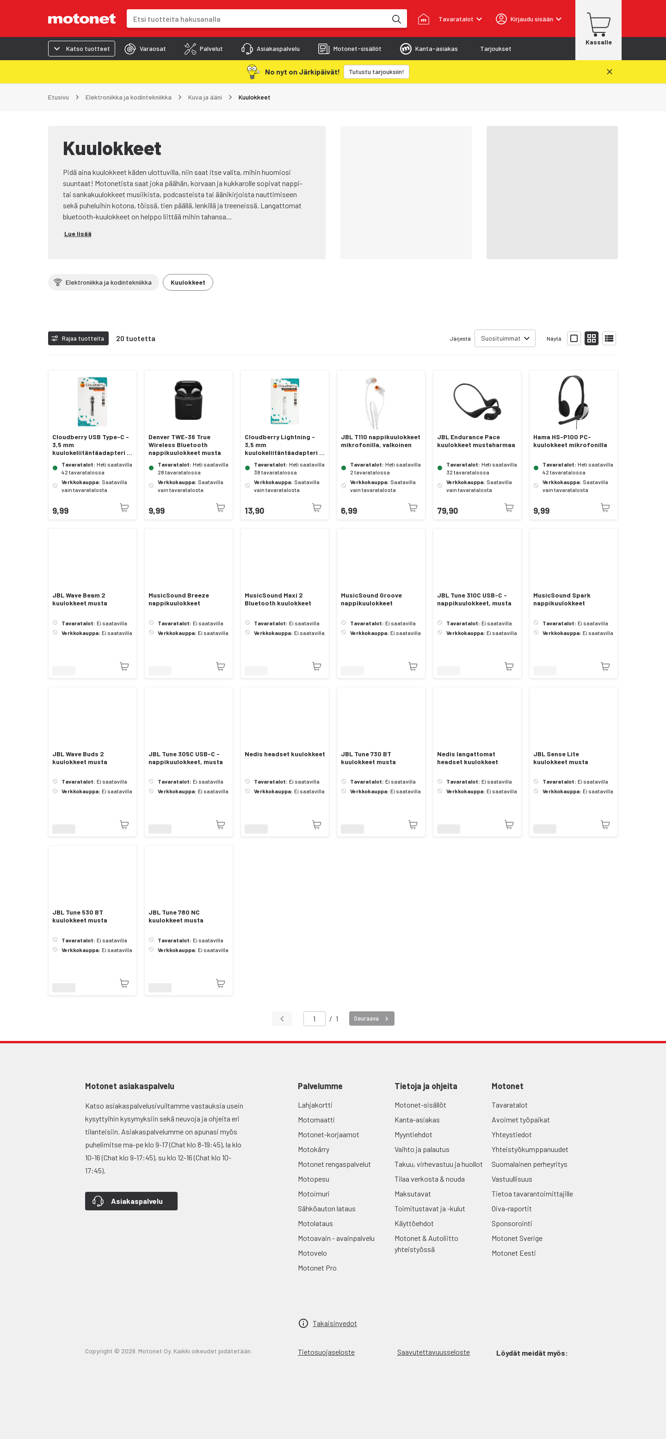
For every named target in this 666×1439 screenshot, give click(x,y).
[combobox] (256, 18)
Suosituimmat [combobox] (501, 338)
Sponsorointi (512, 1223)
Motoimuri (314, 1193)
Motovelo (312, 1252)
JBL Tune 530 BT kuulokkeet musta (79, 916)
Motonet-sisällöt (420, 1104)
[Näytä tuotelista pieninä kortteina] (591, 338)
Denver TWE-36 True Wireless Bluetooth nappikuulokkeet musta (184, 444)
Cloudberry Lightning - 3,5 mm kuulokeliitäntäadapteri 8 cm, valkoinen (284, 444)
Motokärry (313, 1149)
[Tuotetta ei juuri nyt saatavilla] (124, 508)
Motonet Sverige (517, 1237)
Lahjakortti (315, 1104)
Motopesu (313, 1178)
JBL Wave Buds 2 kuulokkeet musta (79, 758)
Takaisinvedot (335, 1323)
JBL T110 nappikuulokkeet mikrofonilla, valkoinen (380, 441)
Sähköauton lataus (327, 1208)
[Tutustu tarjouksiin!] (376, 72)
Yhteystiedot (512, 1134)
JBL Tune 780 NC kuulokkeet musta (176, 916)
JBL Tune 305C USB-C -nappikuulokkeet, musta (185, 758)
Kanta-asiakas (417, 1119)
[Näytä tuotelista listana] (609, 338)
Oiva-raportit (512, 1208)
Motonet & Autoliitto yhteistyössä (426, 1243)
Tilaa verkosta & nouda (430, 1178)
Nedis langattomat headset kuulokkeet (467, 758)
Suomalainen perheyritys (529, 1163)
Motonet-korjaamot (328, 1134)
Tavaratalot (510, 1104)
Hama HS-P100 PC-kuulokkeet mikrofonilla (570, 441)
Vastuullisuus (512, 1178)
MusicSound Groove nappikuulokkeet (371, 599)
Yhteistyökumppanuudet (530, 1149)
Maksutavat (413, 1193)
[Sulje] (610, 72)
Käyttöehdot (414, 1223)
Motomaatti (316, 1119)
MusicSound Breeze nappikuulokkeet (178, 599)
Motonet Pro (317, 1267)
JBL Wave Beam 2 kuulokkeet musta (79, 599)
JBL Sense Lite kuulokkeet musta (560, 758)
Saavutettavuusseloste (433, 1351)
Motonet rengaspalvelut (334, 1163)
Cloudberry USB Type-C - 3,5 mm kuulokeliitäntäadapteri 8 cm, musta (91, 444)
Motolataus (315, 1223)
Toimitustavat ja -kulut (430, 1208)
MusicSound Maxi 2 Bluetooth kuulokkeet (278, 599)
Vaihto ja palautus (422, 1149)
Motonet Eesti (514, 1252)
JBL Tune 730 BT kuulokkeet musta (368, 758)
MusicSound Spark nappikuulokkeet (562, 599)
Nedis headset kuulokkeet (285, 754)
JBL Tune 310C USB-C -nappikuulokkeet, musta (474, 599)
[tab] (145, 48)
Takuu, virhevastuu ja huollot (439, 1163)
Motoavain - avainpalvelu (336, 1237)
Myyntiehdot (413, 1134)
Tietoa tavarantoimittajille (532, 1193)
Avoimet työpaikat (521, 1119)
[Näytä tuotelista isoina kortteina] (574, 338)
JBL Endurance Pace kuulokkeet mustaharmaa (476, 441)
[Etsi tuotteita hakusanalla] (396, 18)
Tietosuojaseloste (326, 1351)
